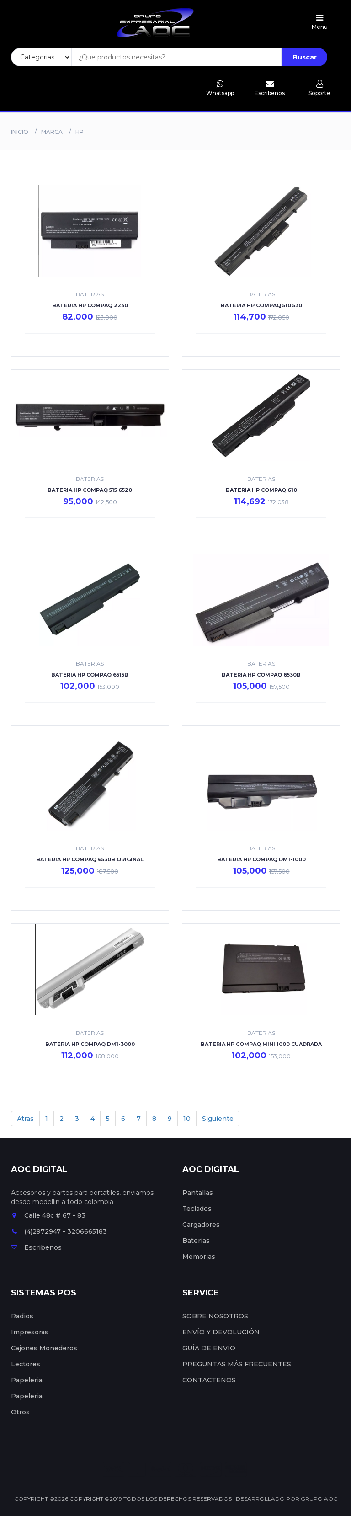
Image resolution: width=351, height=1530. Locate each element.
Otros (20, 1412)
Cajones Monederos (44, 1348)
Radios (22, 1316)
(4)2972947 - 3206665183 (59, 1231)
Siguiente (218, 1118)
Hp (79, 131)
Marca (52, 131)
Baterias (196, 1241)
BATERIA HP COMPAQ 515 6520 (90, 490)
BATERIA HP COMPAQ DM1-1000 (261, 859)
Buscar (304, 57)
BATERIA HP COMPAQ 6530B (261, 675)
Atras (25, 1118)
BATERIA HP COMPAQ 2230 (90, 305)
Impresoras (29, 1332)
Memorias (198, 1257)
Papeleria (27, 1380)
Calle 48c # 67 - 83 (48, 1215)
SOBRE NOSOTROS (215, 1316)
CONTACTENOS (209, 1380)
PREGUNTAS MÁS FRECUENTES (236, 1364)
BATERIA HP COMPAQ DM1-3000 (90, 1044)
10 (187, 1118)
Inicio (19, 131)
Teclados (197, 1209)
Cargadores (201, 1225)
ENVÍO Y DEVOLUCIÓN (221, 1332)
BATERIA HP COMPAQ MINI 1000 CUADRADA (261, 1044)
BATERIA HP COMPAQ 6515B (89, 675)
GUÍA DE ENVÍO (208, 1348)
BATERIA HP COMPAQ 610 (261, 490)
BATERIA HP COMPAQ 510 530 (261, 305)
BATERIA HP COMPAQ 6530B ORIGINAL (90, 859)
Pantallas (197, 1193)
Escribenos (36, 1247)
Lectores (25, 1364)
